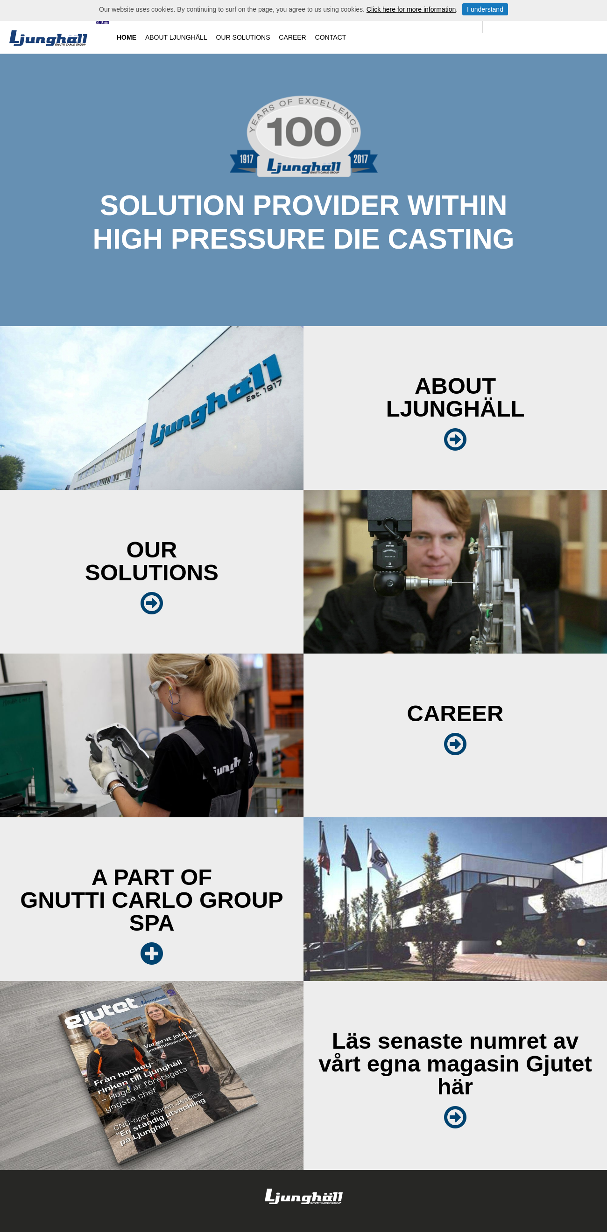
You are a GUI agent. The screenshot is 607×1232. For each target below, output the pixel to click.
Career (292, 37)
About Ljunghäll (176, 37)
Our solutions (243, 37)
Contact (330, 37)
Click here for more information (411, 9)
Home (126, 37)
